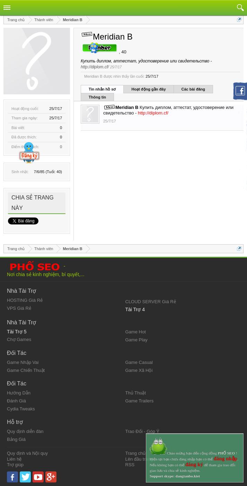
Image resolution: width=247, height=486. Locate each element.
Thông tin (97, 97)
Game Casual (139, 362)
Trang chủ (135, 453)
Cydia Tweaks (21, 408)
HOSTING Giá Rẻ (25, 300)
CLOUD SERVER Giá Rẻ (150, 301)
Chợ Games (19, 339)
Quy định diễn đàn (25, 431)
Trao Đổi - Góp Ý (142, 431)
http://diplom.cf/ (95, 67)
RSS (130, 464)
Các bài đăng (193, 89)
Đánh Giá (16, 400)
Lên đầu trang (139, 459)
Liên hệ (14, 459)
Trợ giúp (15, 464)
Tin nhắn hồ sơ (102, 89)
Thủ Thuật (135, 392)
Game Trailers (139, 400)
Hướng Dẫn (18, 392)
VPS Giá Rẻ (19, 308)
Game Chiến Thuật (26, 370)
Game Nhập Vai (22, 362)
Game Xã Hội (139, 370)
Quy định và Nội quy (27, 453)
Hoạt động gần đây (148, 89)
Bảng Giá (16, 439)
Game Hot (135, 331)
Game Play (136, 339)
